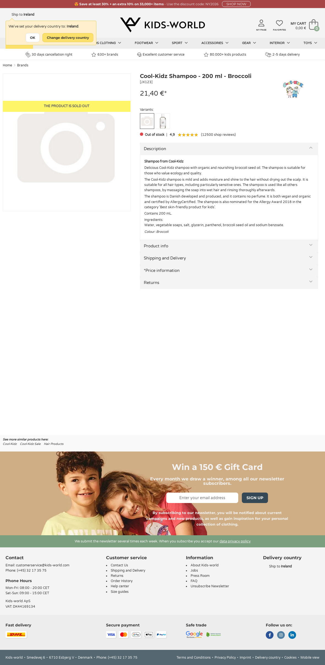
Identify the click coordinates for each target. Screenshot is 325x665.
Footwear (146, 43)
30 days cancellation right (48, 54)
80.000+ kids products (225, 55)
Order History (121, 581)
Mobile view (309, 657)
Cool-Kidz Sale (30, 444)
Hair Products (53, 444)
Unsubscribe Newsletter (210, 586)
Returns (151, 282)
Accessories (215, 43)
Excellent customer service (161, 55)
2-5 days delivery (282, 54)
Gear (249, 43)
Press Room (200, 576)
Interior (280, 43)
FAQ (194, 581)
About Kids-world (205, 565)
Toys (310, 43)
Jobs (194, 570)
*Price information (162, 270)
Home (7, 65)
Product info (156, 246)
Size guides (120, 592)
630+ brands (104, 55)
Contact (15, 557)
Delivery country (267, 657)
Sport (180, 43)
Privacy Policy (225, 657)
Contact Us (119, 565)
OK (32, 38)
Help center (120, 586)
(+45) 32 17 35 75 (32, 570)
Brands (22, 65)
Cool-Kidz (10, 444)
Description (155, 148)
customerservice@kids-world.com (42, 565)
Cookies (290, 657)
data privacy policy (235, 541)
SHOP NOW (236, 4)
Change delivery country (68, 38)
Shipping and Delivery (165, 258)
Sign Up (255, 497)
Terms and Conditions (194, 657)
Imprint (245, 657)
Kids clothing (106, 43)
